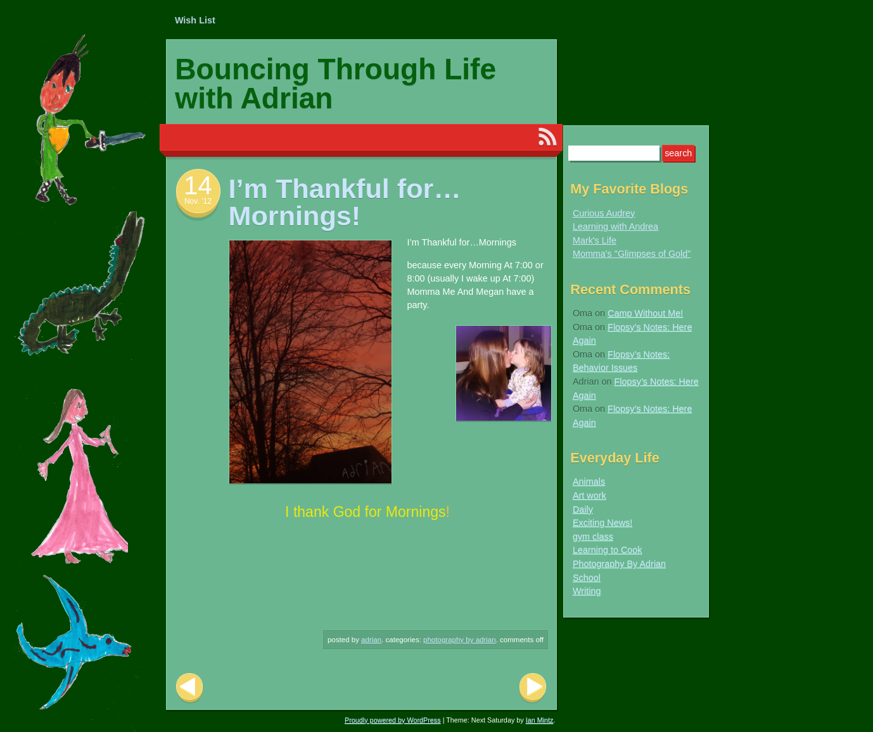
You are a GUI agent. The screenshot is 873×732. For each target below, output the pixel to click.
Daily (583, 509)
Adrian (371, 639)
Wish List (195, 20)
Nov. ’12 (198, 201)
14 (198, 185)
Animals (589, 481)
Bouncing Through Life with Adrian (335, 84)
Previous (189, 688)
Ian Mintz (540, 720)
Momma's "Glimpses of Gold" (632, 254)
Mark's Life (594, 240)
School (587, 578)
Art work (589, 495)
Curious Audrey (604, 213)
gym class (593, 536)
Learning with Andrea (615, 226)
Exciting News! (602, 523)
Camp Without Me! (645, 313)
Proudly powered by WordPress (393, 720)
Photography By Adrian (459, 639)
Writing (587, 591)
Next (533, 688)
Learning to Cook (607, 550)
